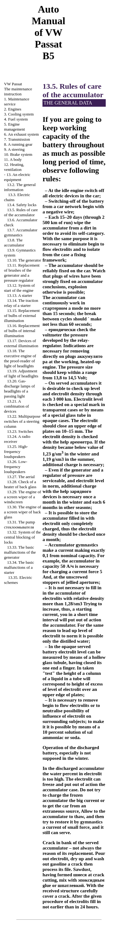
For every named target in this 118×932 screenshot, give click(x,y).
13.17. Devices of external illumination (21, 343)
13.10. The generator (24, 260)
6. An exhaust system (21, 134)
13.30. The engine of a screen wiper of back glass (22, 512)
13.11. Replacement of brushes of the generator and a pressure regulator (22, 273)
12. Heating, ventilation (14, 167)
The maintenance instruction (18, 91)
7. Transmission (17, 139)
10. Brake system (18, 154)
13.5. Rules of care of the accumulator (21, 212)
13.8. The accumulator (14, 242)
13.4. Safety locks (22, 204)
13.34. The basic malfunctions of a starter (19, 567)
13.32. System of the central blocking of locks (22, 537)
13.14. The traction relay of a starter (21, 303)
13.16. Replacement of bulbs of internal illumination (22, 330)
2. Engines (12, 109)
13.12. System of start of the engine (19, 288)
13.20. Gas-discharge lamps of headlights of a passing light (19, 388)
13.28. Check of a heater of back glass (20, 484)
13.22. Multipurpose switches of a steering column (22, 421)
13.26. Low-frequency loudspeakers (15, 466)
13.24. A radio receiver (17, 439)
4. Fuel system (16, 119)
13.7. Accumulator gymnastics (20, 232)
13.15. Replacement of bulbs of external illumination (22, 315)
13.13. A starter (19, 295)
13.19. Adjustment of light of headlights (21, 373)
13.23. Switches (20, 431)
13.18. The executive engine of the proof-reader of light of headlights (20, 358)
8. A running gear (18, 144)
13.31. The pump (19, 524)
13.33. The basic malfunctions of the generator (20, 552)
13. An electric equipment (17, 177)
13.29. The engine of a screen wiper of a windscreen (22, 496)
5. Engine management (14, 127)
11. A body (13, 159)
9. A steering (14, 149)
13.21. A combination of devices (16, 406)
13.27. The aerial (21, 476)
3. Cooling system (19, 114)
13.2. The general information (20, 187)
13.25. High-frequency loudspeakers (16, 451)
